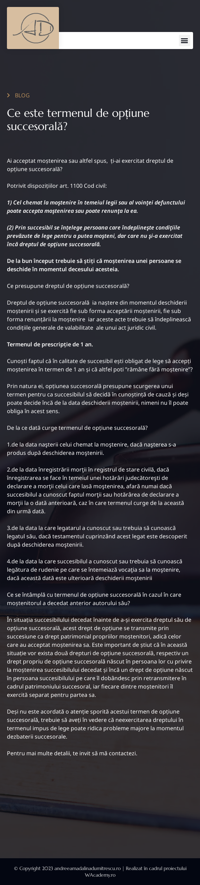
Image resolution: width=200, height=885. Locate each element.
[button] (184, 40)
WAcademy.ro (100, 875)
